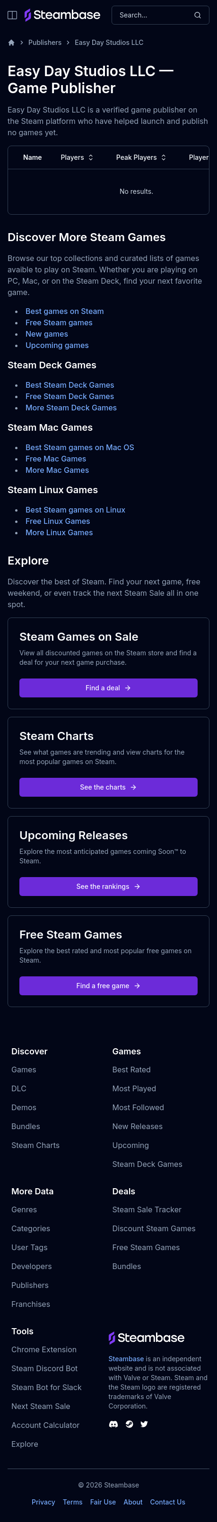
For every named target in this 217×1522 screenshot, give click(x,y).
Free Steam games (59, 322)
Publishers (44, 42)
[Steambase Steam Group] (129, 1424)
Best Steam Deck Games (70, 385)
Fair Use (103, 1502)
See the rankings (108, 886)
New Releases (138, 1126)
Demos (23, 1107)
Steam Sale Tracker (147, 1209)
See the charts (108, 787)
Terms (73, 1502)
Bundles (25, 1126)
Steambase (126, 1359)
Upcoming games (57, 345)
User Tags (29, 1247)
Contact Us (167, 1502)
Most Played (134, 1088)
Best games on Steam (65, 311)
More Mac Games (57, 470)
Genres (24, 1209)
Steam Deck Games (147, 1164)
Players (78, 157)
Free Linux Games (58, 521)
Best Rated (132, 1069)
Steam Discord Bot (44, 1368)
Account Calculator (45, 1425)
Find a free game (108, 986)
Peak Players (142, 157)
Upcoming (131, 1145)
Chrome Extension (44, 1349)
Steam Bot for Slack (46, 1387)
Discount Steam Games (154, 1228)
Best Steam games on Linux (75, 509)
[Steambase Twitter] (144, 1424)
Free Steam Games (146, 1247)
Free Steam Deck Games (70, 396)
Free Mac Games (56, 458)
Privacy (43, 1502)
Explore (24, 1444)
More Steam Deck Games (71, 407)
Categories (30, 1228)
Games (23, 1069)
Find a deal (108, 688)
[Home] (11, 42)
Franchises (30, 1304)
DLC (18, 1088)
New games (47, 334)
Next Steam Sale (40, 1406)
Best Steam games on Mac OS (80, 447)
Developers (31, 1266)
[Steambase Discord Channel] (113, 1424)
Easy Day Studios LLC (109, 42)
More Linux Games (59, 532)
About (132, 1502)
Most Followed (139, 1107)
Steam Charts (35, 1145)
